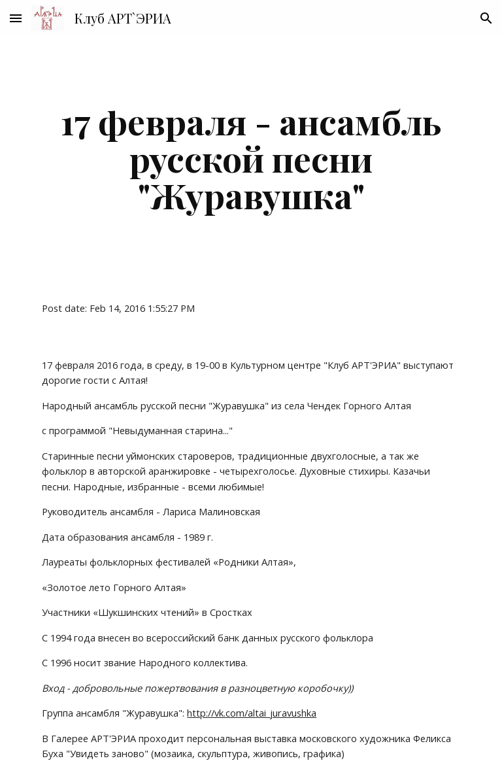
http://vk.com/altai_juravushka (251, 712)
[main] (251, 158)
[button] (15, 18)
